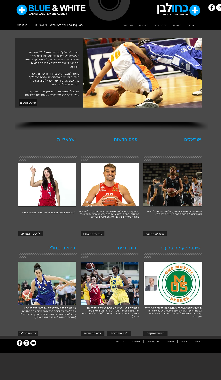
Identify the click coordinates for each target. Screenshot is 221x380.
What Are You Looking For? (66, 25)
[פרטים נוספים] (28, 102)
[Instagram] (26, 343)
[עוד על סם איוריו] (92, 233)
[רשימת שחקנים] (155, 333)
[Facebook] (211, 7)
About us (22, 25)
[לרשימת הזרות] (92, 333)
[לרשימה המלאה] (30, 233)
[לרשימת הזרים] (119, 333)
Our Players (39, 25)
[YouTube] (33, 343)
